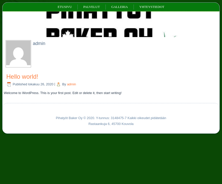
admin (71, 84)
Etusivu (65, 7)
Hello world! (22, 76)
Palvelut (91, 7)
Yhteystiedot (151, 7)
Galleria (119, 7)
